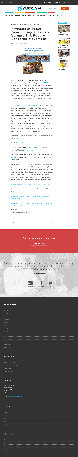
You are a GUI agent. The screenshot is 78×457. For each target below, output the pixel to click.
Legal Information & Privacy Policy (12, 446)
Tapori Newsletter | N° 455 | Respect (63, 46)
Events (59, 15)
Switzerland (7, 341)
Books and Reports (28, 22)
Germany (6, 319)
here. (38, 147)
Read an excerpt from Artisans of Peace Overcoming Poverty (30, 184)
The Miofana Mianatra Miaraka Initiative (63, 34)
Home (12, 22)
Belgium (6, 310)
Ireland (5, 322)
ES (71, 2)
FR (74, 2)
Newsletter (47, 2)
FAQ (64, 2)
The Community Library (62, 57)
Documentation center (9, 362)
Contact (6, 449)
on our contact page (16, 396)
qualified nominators (18, 101)
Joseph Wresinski (8, 368)
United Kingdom (8, 344)
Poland (5, 335)
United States (7, 347)
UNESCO (46, 83)
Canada (6, 313)
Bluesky (6, 419)
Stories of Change (8, 371)
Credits (5, 443)
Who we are (7, 440)
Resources (57, 2)
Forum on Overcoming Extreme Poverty (14, 365)
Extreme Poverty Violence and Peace (21, 212)
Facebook (6, 415)
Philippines (6, 332)
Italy (5, 325)
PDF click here (20, 143)
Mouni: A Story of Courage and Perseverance (63, 69)
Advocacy (51, 15)
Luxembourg (7, 329)
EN (68, 2)
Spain (5, 338)
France (5, 316)
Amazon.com (15, 157)
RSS (5, 422)
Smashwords (28, 150)
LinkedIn (6, 425)
